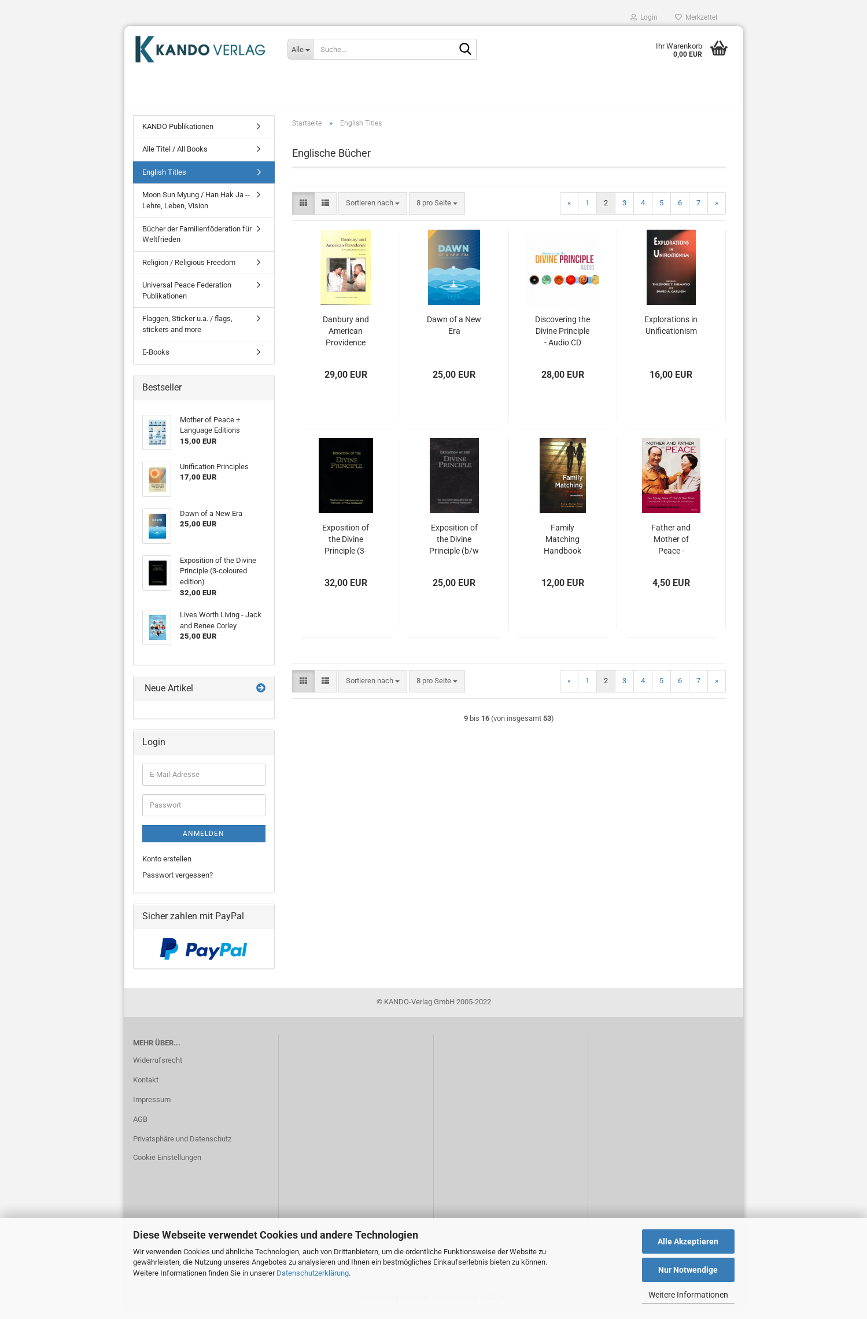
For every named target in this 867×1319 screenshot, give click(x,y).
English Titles (164, 178)
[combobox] (372, 209)
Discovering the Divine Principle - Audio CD (562, 337)
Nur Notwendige (688, 1269)
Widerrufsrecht (157, 1066)
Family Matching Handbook (562, 545)
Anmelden (203, 840)
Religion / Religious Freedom (188, 268)
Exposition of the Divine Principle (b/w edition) (454, 546)
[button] (303, 209)
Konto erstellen (166, 865)
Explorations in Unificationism (671, 331)
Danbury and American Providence (346, 337)
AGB (140, 1125)
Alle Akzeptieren (688, 1241)
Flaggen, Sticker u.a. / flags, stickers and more (187, 331)
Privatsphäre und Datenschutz (182, 1145)
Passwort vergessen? (177, 882)
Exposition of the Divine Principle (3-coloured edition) (345, 546)
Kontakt (145, 1086)
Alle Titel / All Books (175, 156)
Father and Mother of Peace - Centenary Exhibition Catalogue (671, 546)
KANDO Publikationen (177, 132)
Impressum (152, 1105)
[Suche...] (300, 49)
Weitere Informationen (688, 1294)
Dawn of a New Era (454, 331)
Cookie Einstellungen (167, 1163)
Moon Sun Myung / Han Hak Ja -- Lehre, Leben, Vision (196, 207)
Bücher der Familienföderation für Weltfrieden (197, 240)
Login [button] (644, 17)
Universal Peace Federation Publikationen (186, 297)
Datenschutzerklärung (312, 1273)
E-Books (155, 359)
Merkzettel (696, 17)
